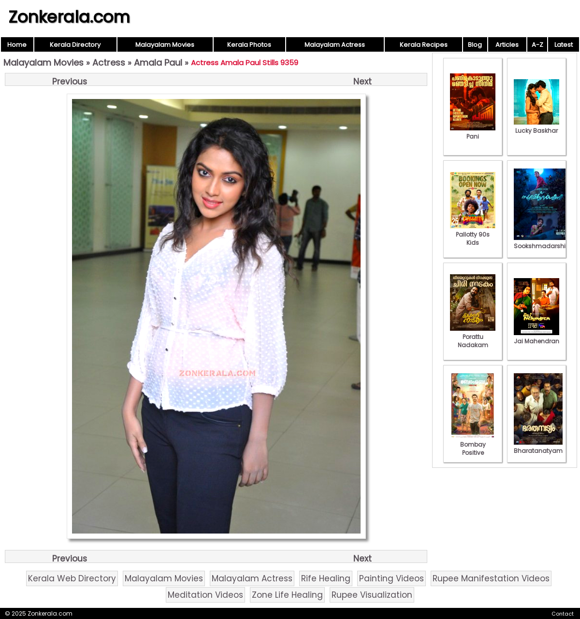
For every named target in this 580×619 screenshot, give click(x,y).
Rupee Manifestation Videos (491, 578)
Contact (562, 614)
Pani (472, 132)
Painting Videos (391, 578)
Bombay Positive (472, 444)
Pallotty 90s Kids (472, 234)
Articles (507, 44)
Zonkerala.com (69, 16)
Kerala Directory (75, 44)
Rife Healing (325, 578)
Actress (108, 62)
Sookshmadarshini (542, 242)
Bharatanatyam (538, 446)
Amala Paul (158, 62)
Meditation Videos (205, 595)
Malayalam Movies (164, 44)
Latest (563, 44)
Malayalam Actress (334, 44)
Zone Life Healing (287, 595)
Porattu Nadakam (472, 336)
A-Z (537, 44)
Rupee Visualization (372, 595)
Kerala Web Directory (72, 578)
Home (17, 44)
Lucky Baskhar (536, 126)
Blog (475, 44)
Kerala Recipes (424, 44)
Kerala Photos (249, 44)
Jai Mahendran (536, 337)
